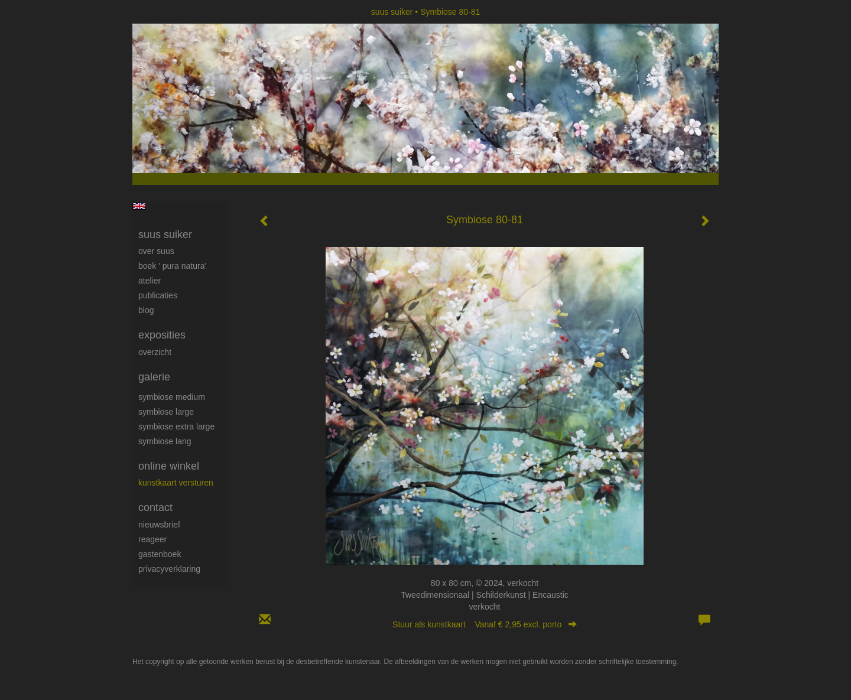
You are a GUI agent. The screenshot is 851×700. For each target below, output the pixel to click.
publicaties (157, 295)
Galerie (154, 377)
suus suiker (392, 12)
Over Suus (156, 251)
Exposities (162, 335)
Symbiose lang (164, 441)
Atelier (149, 280)
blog (146, 310)
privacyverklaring (169, 569)
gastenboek (159, 554)
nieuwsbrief (159, 524)
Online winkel (168, 466)
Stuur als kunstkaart (484, 624)
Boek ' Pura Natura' (172, 266)
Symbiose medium (171, 397)
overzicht (154, 352)
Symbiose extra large (176, 426)
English (139, 206)
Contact (155, 507)
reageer (152, 539)
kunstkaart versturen (175, 482)
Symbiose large (166, 411)
